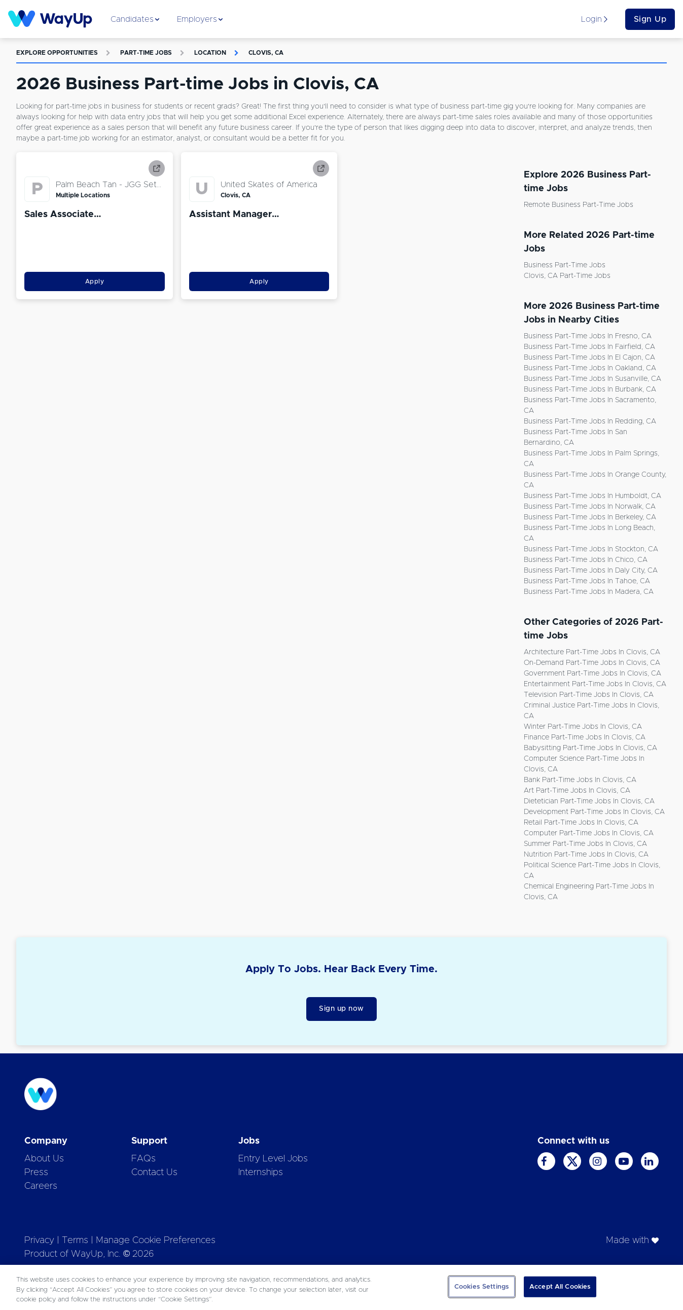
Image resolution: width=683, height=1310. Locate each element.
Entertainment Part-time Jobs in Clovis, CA (595, 684)
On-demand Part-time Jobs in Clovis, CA (592, 662)
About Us (44, 1158)
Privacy (39, 1240)
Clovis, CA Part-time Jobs (567, 275)
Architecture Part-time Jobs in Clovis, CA (592, 652)
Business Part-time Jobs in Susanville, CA (592, 378)
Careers (40, 1186)
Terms (75, 1240)
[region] (341, 1287)
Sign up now (341, 1008)
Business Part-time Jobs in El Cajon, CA (589, 357)
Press (36, 1172)
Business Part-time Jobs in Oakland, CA (590, 368)
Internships (260, 1172)
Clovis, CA (265, 53)
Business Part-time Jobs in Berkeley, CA (590, 517)
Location (210, 53)
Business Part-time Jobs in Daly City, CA (591, 570)
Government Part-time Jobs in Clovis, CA (592, 673)
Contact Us (154, 1172)
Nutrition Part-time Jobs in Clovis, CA (586, 854)
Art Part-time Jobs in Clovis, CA (577, 790)
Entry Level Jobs (273, 1158)
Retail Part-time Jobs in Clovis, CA (581, 822)
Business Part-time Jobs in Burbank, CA (590, 389)
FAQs (143, 1158)
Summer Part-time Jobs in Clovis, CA (585, 843)
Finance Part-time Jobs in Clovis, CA (584, 737)
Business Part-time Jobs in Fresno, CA (588, 336)
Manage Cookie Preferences (155, 1240)
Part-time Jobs (146, 53)
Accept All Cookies (560, 1286)
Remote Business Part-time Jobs (578, 204)
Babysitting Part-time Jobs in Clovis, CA (590, 748)
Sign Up (650, 19)
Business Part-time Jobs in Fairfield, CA (589, 346)
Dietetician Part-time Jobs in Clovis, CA (589, 801)
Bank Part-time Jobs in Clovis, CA (580, 780)
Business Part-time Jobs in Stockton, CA (591, 549)
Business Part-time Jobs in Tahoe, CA (587, 581)
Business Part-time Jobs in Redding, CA (590, 421)
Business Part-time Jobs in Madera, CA (589, 591)
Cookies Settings (481, 1286)
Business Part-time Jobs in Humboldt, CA (592, 496)
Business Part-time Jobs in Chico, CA (586, 559)
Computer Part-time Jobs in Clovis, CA (589, 833)
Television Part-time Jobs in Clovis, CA (589, 694)
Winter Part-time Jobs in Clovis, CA (583, 726)
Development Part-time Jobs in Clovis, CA (594, 812)
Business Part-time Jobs (564, 265)
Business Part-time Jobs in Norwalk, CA (590, 506)
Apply (94, 281)
